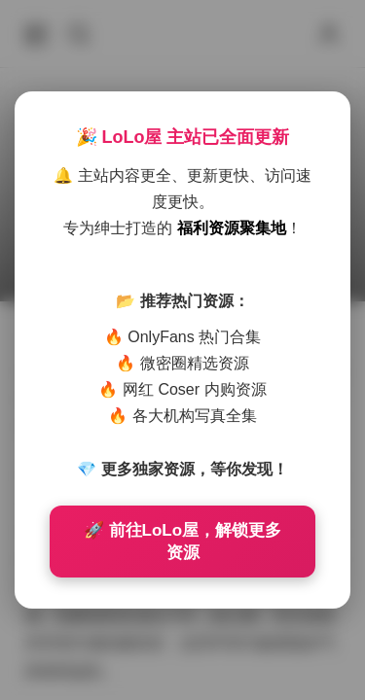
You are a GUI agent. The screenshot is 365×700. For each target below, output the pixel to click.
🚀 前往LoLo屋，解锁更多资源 (182, 541)
